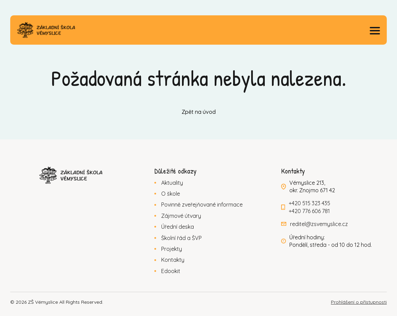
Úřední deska (177, 226)
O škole (170, 193)
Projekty (171, 248)
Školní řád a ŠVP (181, 238)
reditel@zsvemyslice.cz (319, 224)
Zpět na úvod (199, 111)
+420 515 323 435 (309, 203)
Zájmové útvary (181, 215)
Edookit (170, 271)
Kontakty (172, 259)
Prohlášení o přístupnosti (359, 302)
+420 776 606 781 (309, 211)
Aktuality (172, 182)
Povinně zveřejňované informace (202, 204)
